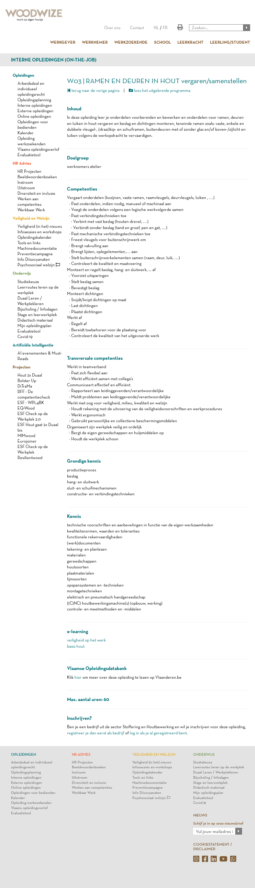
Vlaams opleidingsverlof (38, 149)
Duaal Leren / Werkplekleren (215, 772)
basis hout (75, 646)
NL (156, 27)
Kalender (25, 132)
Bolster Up (26, 380)
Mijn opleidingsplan (34, 325)
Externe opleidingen (35, 110)
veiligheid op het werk (86, 640)
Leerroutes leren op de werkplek (218, 767)
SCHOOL (162, 42)
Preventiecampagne (35, 253)
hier (78, 677)
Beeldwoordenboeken (37, 176)
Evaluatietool (28, 154)
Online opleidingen (34, 116)
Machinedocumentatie (37, 248)
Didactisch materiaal (35, 320)
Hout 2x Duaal (29, 375)
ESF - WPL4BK (30, 402)
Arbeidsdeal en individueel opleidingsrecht (31, 89)
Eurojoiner (27, 441)
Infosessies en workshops (39, 231)
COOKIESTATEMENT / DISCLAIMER (212, 846)
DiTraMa (24, 386)
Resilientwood (29, 457)
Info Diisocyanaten (33, 259)
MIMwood (26, 435)
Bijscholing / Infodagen (37, 309)
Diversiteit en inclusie (36, 193)
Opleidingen (23, 75)
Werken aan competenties (92, 787)
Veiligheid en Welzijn (31, 218)
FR (165, 27)
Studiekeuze (28, 281)
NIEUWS (200, 815)
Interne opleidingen (34, 105)
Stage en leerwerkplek (37, 314)
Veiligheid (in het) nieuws (39, 226)
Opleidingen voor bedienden (33, 793)
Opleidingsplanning (34, 99)
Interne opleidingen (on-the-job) (53, 60)
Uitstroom (26, 187)
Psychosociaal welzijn (38, 264)
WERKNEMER (95, 42)
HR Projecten (29, 171)
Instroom (25, 182)
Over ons (112, 27)
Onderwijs (22, 273)
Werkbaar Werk (31, 209)
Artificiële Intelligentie (33, 344)
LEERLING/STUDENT (230, 42)
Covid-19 (25, 336)
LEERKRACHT (190, 42)
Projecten (21, 366)
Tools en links (28, 242)
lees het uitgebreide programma (159, 90)
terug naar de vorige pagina (93, 90)
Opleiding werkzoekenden (31, 803)
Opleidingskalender (34, 237)
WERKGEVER (62, 42)
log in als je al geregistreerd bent (158, 732)
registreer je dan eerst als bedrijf (95, 732)
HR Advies (22, 163)
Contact (137, 27)
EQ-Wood (26, 408)
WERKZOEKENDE (131, 42)
